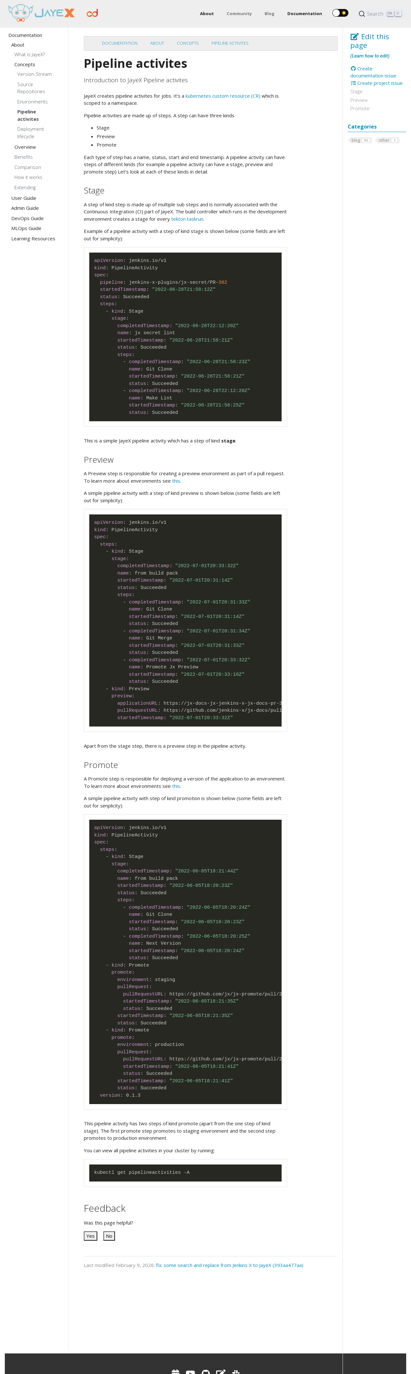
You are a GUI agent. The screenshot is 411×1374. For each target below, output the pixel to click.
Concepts (188, 43)
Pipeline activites (230, 43)
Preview (359, 100)
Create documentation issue (373, 72)
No (109, 1236)
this (176, 480)
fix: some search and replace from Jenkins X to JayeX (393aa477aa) (229, 1265)
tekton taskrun (187, 219)
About (157, 43)
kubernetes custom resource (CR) (223, 96)
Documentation (119, 43)
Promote (360, 108)
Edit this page (369, 40)
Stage (356, 91)
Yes (90, 1236)
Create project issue (376, 83)
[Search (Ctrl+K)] (381, 14)
